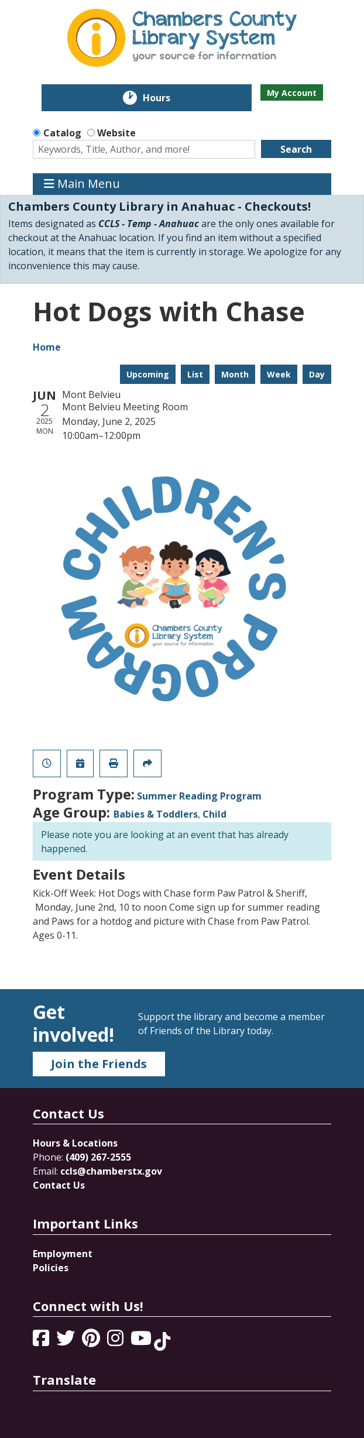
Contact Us (59, 1185)
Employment (62, 1253)
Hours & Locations (75, 1143)
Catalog (62, 132)
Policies (50, 1267)
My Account (292, 92)
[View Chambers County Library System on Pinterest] (92, 1341)
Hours (165, 98)
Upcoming (147, 374)
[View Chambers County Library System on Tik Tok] (162, 1341)
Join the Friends (99, 1064)
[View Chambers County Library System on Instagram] (116, 1341)
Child (214, 814)
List (195, 374)
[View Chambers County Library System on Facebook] (42, 1341)
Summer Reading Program (199, 796)
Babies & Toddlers (156, 814)
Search (296, 149)
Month (235, 374)
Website (116, 132)
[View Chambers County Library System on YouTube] (142, 1341)
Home (47, 347)
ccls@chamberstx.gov (111, 1171)
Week (279, 374)
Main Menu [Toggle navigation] (82, 184)
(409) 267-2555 (98, 1157)
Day (317, 374)
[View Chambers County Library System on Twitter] (66, 1341)
